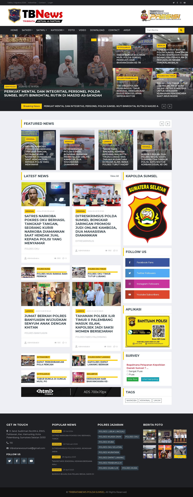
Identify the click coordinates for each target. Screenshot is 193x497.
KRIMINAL (145, 400)
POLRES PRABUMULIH (127, 78)
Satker (26, 30)
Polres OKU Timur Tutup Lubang (99, 275)
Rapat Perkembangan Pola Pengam (50, 363)
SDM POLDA (10, 87)
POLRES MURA (43, 269)
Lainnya (107, 142)
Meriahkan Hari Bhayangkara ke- (97, 380)
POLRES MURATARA (109, 452)
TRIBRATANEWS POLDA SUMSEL (86, 492)
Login (50, 3)
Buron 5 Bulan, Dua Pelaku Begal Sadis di (73, 474)
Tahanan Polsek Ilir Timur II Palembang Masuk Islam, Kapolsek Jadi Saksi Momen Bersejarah (95, 323)
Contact (42, 3)
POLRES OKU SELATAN (110, 447)
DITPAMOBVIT (43, 357)
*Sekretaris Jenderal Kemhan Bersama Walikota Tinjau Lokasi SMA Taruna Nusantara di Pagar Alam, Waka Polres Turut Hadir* (116, 157)
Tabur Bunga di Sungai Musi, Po (51, 380)
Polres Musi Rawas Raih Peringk (52, 275)
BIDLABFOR (92, 374)
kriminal (30, 139)
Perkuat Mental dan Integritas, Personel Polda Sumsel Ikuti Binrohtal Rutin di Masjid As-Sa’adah (53, 93)
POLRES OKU (131, 437)
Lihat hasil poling (150, 379)
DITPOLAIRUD (124, 47)
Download (97, 30)
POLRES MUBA (106, 442)
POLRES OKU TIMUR (166, 76)
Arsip (127, 30)
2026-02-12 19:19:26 (28, 86)
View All (114, 176)
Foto (71, 30)
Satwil (40, 30)
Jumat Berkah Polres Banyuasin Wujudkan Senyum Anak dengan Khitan (45, 321)
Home (14, 30)
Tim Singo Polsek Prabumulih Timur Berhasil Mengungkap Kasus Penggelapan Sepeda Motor (131, 91)
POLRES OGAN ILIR (108, 468)
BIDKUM (161, 46)
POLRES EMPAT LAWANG (99, 357)
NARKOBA (132, 400)
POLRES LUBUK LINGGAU (111, 431)
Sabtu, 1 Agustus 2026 (17, 3)
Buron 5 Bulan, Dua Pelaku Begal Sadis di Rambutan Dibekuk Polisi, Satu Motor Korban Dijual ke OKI (154, 159)
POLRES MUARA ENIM (110, 437)
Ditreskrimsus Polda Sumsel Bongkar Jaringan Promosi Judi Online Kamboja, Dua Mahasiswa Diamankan (77, 157)
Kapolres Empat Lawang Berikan (98, 363)
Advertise (32, 3)
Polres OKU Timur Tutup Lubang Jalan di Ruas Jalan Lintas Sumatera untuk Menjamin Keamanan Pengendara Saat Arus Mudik (172, 89)
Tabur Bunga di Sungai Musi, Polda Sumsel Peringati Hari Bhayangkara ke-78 (131, 59)
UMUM (157, 400)
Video (82, 30)
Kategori (57, 30)
